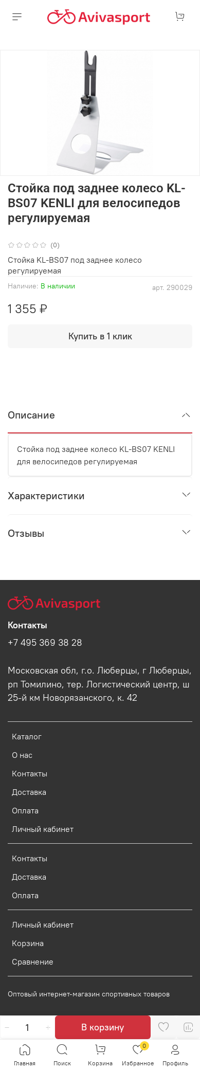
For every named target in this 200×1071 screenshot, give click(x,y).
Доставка (29, 792)
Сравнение (32, 961)
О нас (22, 755)
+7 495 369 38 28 (45, 642)
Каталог (27, 736)
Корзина (28, 943)
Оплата (25, 810)
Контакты (29, 773)
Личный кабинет (43, 829)
